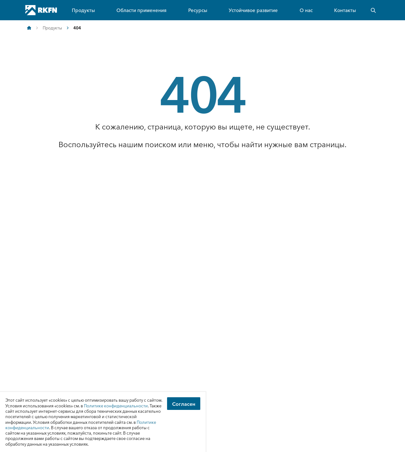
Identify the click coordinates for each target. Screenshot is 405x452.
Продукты (83, 10)
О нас (306, 10)
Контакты (345, 10)
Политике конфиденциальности (116, 406)
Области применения (141, 10)
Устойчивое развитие (253, 10)
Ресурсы (197, 10)
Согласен (183, 403)
